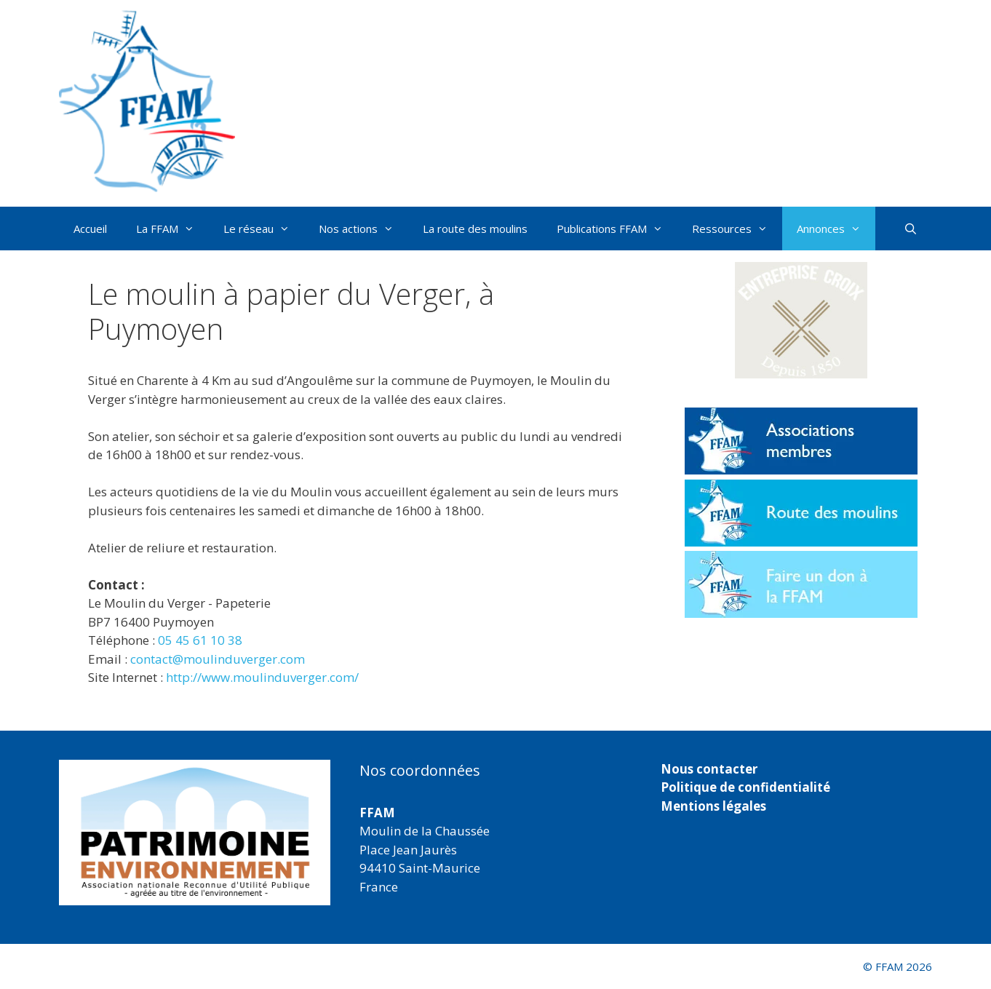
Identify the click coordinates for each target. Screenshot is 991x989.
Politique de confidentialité (745, 787)
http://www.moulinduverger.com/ (262, 677)
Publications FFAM (617, 228)
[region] (194, 832)
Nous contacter (709, 768)
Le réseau (263, 228)
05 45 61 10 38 (200, 640)
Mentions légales (713, 806)
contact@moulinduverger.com (217, 659)
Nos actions (363, 228)
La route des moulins (475, 228)
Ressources (737, 228)
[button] (801, 320)
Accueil (90, 228)
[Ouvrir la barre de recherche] (910, 228)
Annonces (836, 228)
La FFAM (172, 228)
